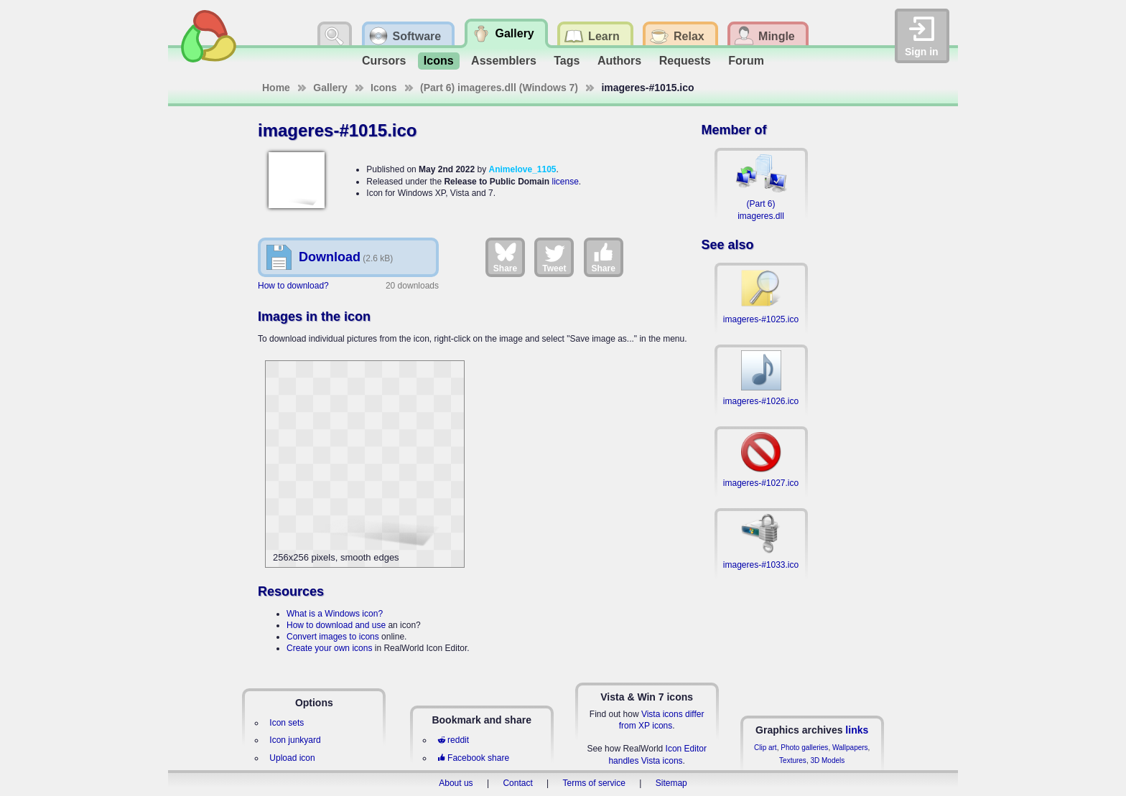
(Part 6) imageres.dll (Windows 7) (499, 87)
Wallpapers (850, 747)
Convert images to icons (333, 637)
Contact (517, 783)
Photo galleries (804, 747)
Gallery (330, 87)
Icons (439, 61)
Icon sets (286, 723)
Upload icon (292, 758)
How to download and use (336, 625)
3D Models (827, 760)
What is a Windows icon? (335, 614)
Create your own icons (329, 648)
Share (505, 256)
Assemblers (503, 61)
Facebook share (473, 758)
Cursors (384, 61)
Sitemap (671, 783)
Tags (567, 61)
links (856, 730)
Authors (619, 61)
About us (456, 783)
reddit (453, 740)
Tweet (554, 256)
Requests (685, 61)
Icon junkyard (294, 740)
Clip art (765, 747)
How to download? (293, 286)
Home (276, 87)
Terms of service (594, 783)
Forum (746, 61)
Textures (792, 760)
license (565, 182)
